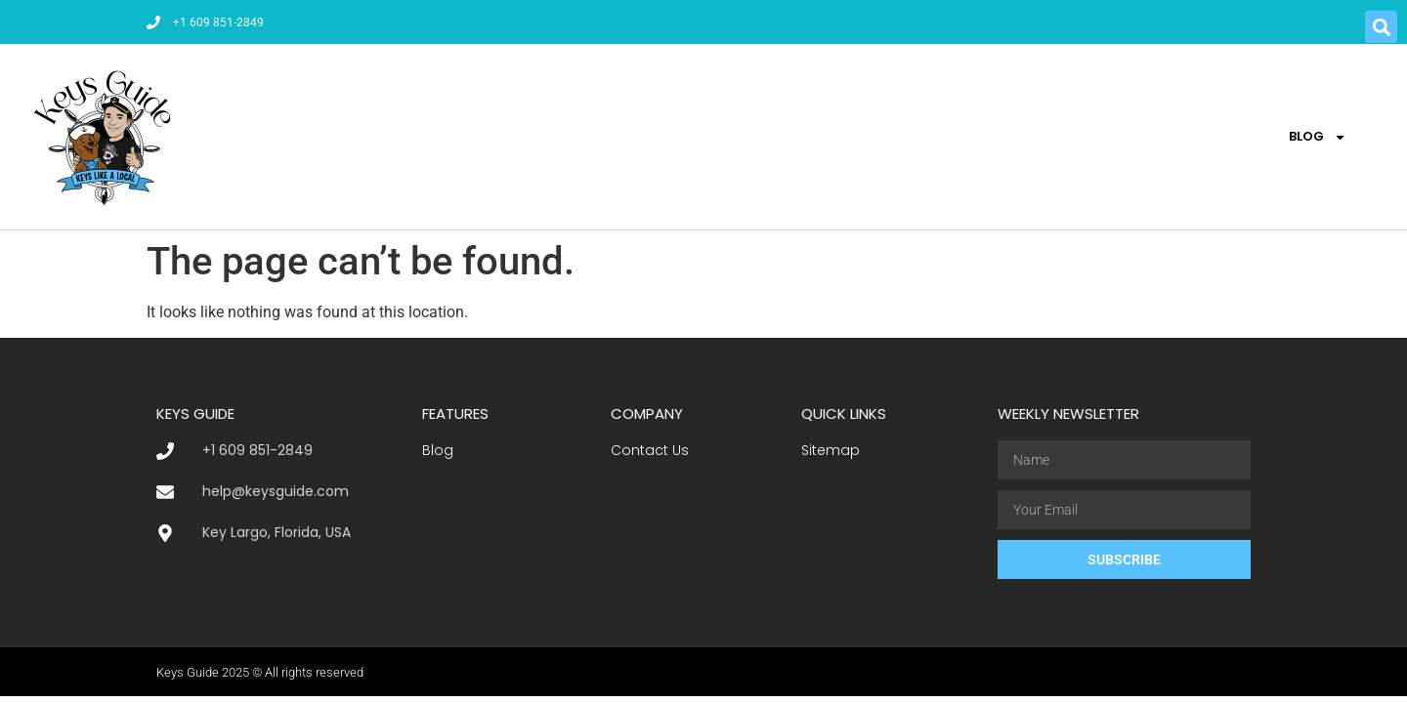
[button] (1381, 27)
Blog (1317, 137)
